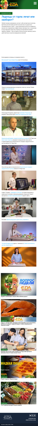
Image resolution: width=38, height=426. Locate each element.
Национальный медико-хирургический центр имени (15, 138)
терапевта (25, 219)
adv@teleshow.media (31, 420)
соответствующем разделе (15, 195)
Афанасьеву (10, 219)
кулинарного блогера (16, 192)
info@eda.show (32, 418)
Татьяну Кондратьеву (7, 243)
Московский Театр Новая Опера (10, 60)
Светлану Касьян (9, 89)
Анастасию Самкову (7, 140)
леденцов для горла (26, 114)
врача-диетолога (17, 219)
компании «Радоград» (25, 113)
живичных (18, 114)
